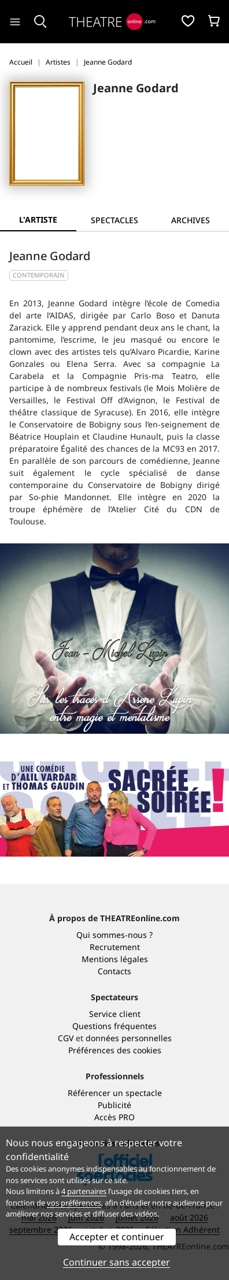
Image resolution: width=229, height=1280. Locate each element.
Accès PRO (114, 1117)
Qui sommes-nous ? (114, 934)
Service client (115, 1013)
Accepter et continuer (116, 1236)
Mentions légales (115, 959)
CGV (65, 1038)
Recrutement (115, 946)
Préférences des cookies (114, 1050)
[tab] (114, 220)
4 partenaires (83, 1191)
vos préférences (74, 1203)
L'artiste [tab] (38, 219)
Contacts (114, 971)
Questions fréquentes (114, 1025)
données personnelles (129, 1038)
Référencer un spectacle (115, 1092)
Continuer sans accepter (116, 1262)
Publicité (114, 1104)
